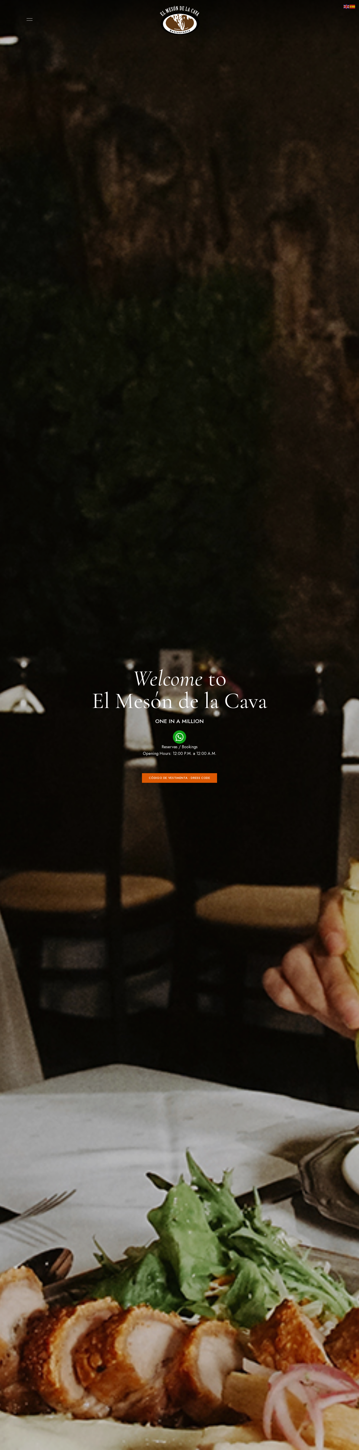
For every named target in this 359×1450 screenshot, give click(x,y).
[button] (179, 778)
